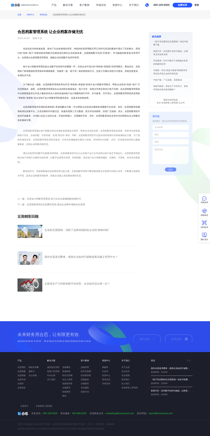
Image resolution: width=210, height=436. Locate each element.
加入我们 (125, 383)
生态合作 (125, 371)
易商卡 (32, 371)
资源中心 (117, 5)
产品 (53, 5)
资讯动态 (43, 14)
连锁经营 (85, 367)
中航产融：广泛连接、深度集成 (167, 80)
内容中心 (30, 14)
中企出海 (51, 375)
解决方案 (68, 5)
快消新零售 (86, 375)
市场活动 (101, 5)
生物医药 (66, 387)
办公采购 (33, 375)
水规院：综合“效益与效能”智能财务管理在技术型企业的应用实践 (170, 72)
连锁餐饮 (66, 367)
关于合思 (125, 367)
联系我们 (125, 379)
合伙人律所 (67, 379)
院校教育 (66, 392)
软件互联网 (67, 375)
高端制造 (66, 371)
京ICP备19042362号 (27, 429)
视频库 (105, 367)
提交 (171, 172)
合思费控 (22, 367)
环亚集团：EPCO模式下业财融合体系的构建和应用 (170, 62)
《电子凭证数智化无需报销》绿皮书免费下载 (170, 43)
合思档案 (22, 371)
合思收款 (22, 387)
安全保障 (125, 375)
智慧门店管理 (53, 371)
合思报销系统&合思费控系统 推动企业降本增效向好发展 (51, 207)
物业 (64, 396)
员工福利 (51, 379)
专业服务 (85, 387)
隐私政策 (111, 424)
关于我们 (134, 5)
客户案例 (84, 5)
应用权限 (100, 424)
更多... (189, 360)
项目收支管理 (53, 367)
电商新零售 (67, 383)
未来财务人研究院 (129, 387)
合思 (19, 14)
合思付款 (22, 379)
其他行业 (85, 392)
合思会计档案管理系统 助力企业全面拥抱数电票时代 (49, 201)
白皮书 (105, 371)
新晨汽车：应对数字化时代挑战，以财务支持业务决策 (170, 53)
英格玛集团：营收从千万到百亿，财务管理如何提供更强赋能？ (170, 87)
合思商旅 (22, 375)
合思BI (20, 383)
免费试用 (182, 5)
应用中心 (106, 375)
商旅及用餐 (34, 367)
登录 (196, 5)
